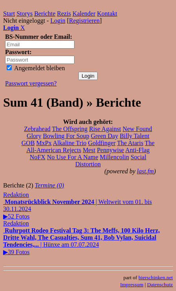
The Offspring (69, 128)
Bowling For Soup (66, 136)
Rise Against (105, 128)
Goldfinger (102, 143)
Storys (24, 13)
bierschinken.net (155, 277)
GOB (28, 143)
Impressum (131, 284)
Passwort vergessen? (31, 83)
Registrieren (84, 20)
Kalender (84, 13)
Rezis (64, 13)
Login (57, 20)
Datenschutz (160, 284)
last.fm (145, 171)
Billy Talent (134, 136)
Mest (89, 150)
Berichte (44, 13)
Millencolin (114, 157)
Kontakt (107, 13)
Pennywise (110, 150)
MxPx (44, 143)
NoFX (37, 157)
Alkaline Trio (70, 143)
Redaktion (16, 194)
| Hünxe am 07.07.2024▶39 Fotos (81, 241)
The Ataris (130, 143)
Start (9, 13)
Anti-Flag (137, 150)
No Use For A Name (72, 157)
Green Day (104, 136)
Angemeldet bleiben (36, 68)
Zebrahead (37, 128)
